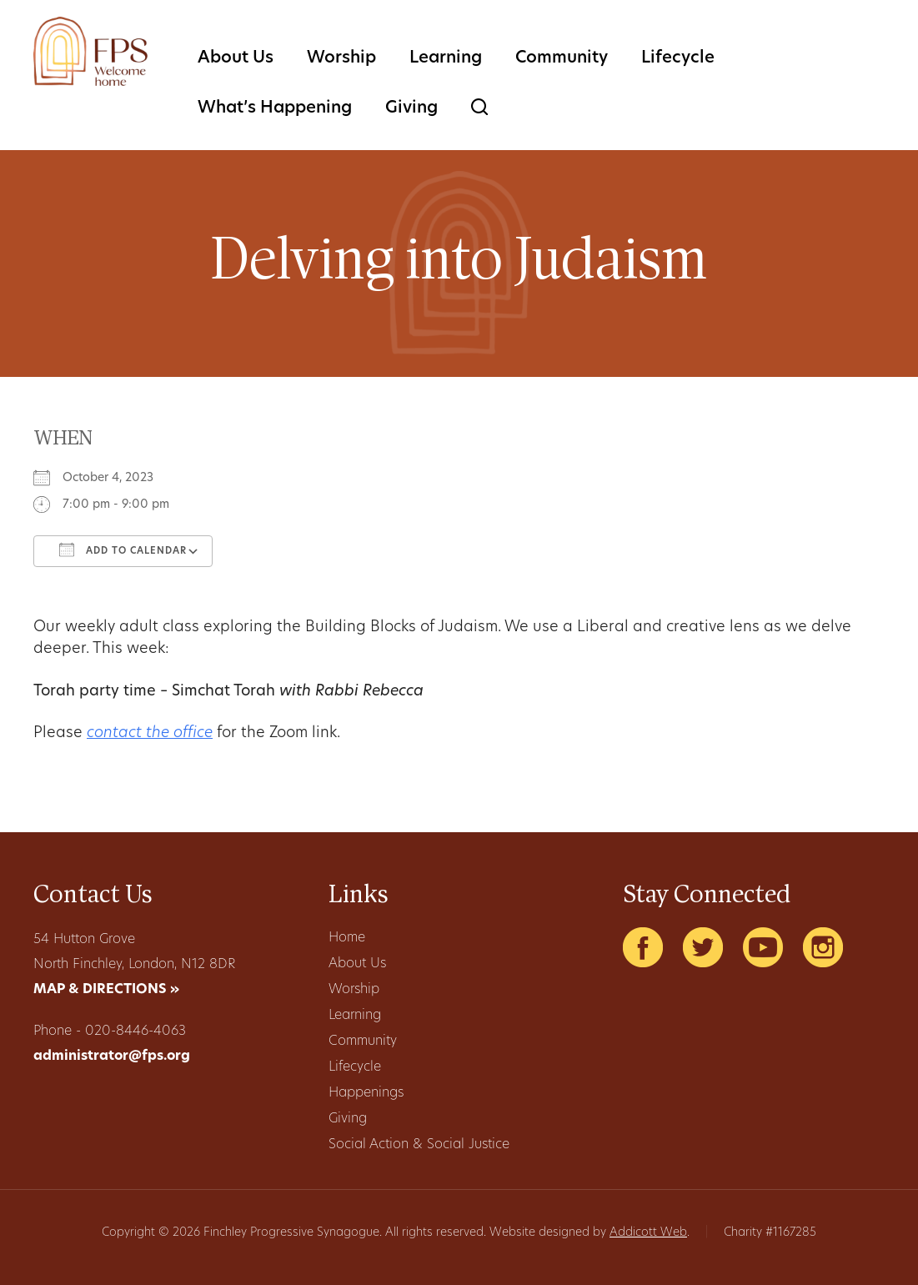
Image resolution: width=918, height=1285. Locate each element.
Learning (445, 58)
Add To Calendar (123, 549)
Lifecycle (678, 58)
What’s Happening (275, 108)
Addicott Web (648, 1233)
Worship (341, 58)
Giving (411, 108)
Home (347, 938)
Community (561, 58)
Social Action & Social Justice (419, 1145)
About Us (235, 58)
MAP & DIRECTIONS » (106, 989)
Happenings (366, 1093)
